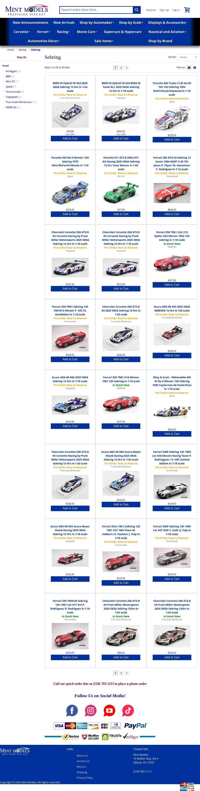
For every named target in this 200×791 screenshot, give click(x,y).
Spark (9, 86)
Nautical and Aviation (167, 31)
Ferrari (43, 31)
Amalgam (11, 71)
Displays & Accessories (167, 22)
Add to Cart (70, 138)
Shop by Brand (160, 41)
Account (151, 10)
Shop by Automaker (97, 22)
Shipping (82, 772)
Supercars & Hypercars (122, 31)
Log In (175, 10)
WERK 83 (11, 107)
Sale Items (104, 41)
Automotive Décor (44, 41)
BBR (8, 76)
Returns (81, 766)
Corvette (22, 31)
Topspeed (11, 97)
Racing (63, 31)
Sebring (35, 49)
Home (10, 49)
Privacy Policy (85, 777)
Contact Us (83, 761)
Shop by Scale (131, 22)
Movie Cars (87, 31)
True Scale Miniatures (19, 102)
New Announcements (30, 22)
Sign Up (164, 10)
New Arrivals (64, 22)
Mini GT (10, 81)
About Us (82, 755)
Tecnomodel (13, 91)
